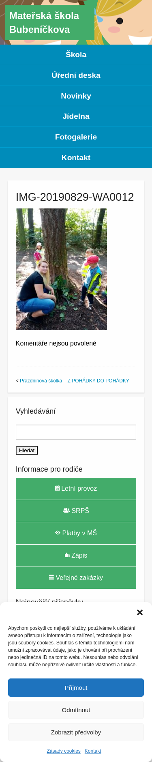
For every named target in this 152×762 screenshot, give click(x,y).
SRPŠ (76, 511)
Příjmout (76, 687)
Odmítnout (76, 709)
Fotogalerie (76, 137)
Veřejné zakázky (76, 577)
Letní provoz (76, 488)
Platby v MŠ (76, 533)
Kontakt (93, 751)
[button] (140, 612)
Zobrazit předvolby (76, 732)
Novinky (76, 96)
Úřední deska (76, 75)
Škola (76, 54)
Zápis (76, 555)
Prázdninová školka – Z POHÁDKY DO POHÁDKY (74, 381)
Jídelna (75, 116)
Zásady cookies (63, 751)
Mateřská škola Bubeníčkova (44, 22)
